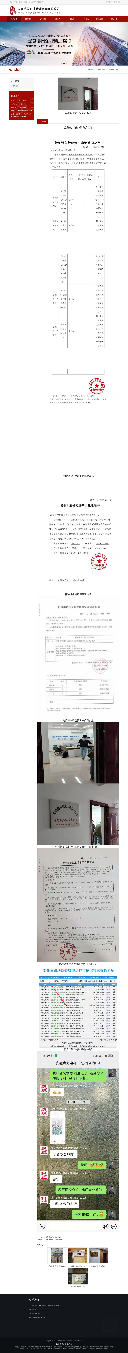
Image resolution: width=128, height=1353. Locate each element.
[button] (61, 63)
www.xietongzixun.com (24, 111)
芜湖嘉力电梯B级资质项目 (110, 69)
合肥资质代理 (82, 1335)
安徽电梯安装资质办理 (71, 1335)
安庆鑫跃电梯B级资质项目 (98, 1266)
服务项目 (28, 19)
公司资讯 (85, 19)
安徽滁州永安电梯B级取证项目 (57, 1266)
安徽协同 (54, 1335)
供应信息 (71, 19)
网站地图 (117, 2)
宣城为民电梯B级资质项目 (78, 1286)
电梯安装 (60, 1335)
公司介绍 (57, 19)
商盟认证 (114, 19)
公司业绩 (42, 19)
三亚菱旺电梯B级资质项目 (78, 1266)
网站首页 (14, 19)
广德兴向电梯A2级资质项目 (53, 1239)
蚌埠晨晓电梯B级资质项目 (53, 1237)
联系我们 (109, 2)
